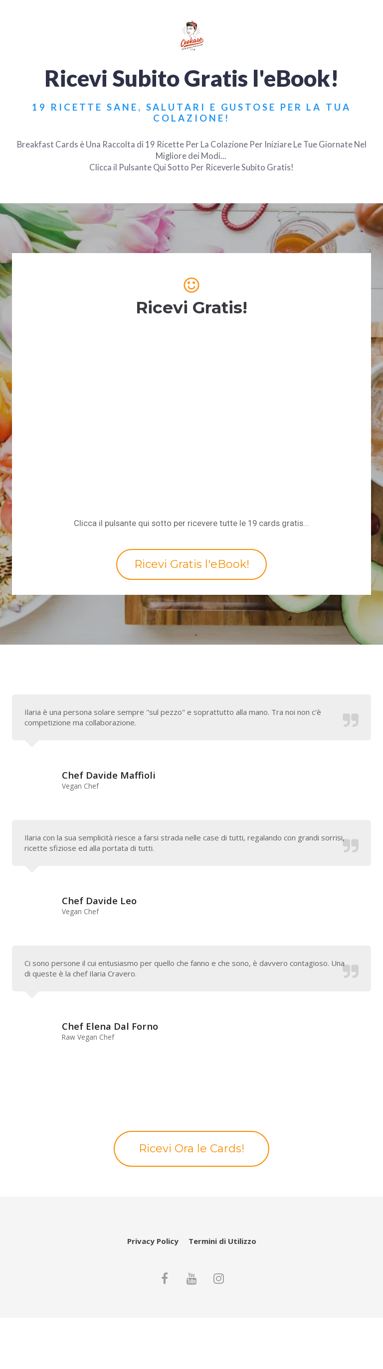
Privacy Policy (153, 1241)
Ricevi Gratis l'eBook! (191, 564)
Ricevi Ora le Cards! (191, 1148)
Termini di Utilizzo (222, 1241)
